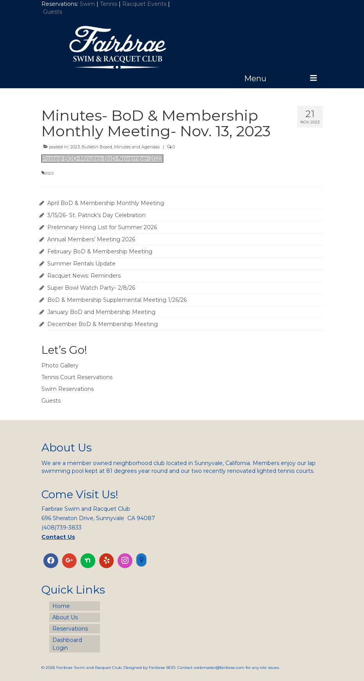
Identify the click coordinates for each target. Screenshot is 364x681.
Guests (53, 11)
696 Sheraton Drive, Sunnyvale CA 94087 (98, 518)
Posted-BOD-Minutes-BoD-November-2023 (102, 158)
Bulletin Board (97, 147)
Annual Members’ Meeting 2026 (91, 239)
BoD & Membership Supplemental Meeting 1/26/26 (117, 299)
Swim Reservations (67, 388)
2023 (75, 147)
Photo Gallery (60, 365)
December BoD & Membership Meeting (102, 324)
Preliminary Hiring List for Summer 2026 (102, 227)
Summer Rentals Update (81, 263)
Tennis (108, 3)
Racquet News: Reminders (84, 275)
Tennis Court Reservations (76, 377)
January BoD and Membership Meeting (101, 312)
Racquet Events (144, 3)
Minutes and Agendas (137, 147)
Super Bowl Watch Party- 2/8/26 (91, 287)
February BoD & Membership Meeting (99, 251)
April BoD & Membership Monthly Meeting (105, 203)
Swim (88, 3)
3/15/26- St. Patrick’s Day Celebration (96, 215)
